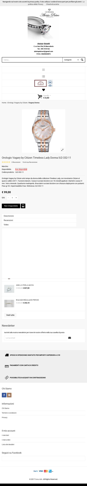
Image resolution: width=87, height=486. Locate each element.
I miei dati (5, 435)
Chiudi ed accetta (52, 4)
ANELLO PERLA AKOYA (25, 285)
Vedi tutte (10, 315)
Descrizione (9, 216)
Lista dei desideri (8, 444)
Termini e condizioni (9, 413)
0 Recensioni (16, 162)
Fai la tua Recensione (30, 162)
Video (6, 225)
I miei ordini (6, 440)
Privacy (4, 417)
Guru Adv (38, 479)
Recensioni (8, 220)
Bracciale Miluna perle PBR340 (27, 300)
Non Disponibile (11, 206)
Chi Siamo (5, 408)
